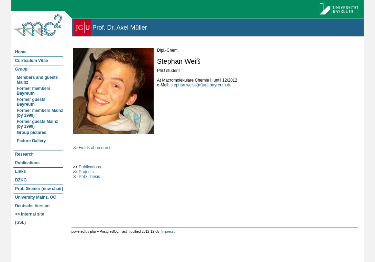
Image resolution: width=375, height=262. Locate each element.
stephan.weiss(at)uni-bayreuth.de (200, 85)
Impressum (169, 231)
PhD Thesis (89, 176)
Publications (90, 167)
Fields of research (95, 147)
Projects (86, 171)
